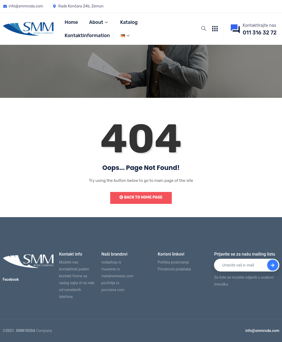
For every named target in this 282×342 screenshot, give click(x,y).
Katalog (129, 22)
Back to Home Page (140, 197)
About (99, 22)
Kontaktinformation (87, 35)
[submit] (272, 265)
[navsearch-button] (203, 29)
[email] (246, 265)
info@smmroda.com (262, 330)
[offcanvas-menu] (214, 29)
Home (71, 22)
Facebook (11, 279)
